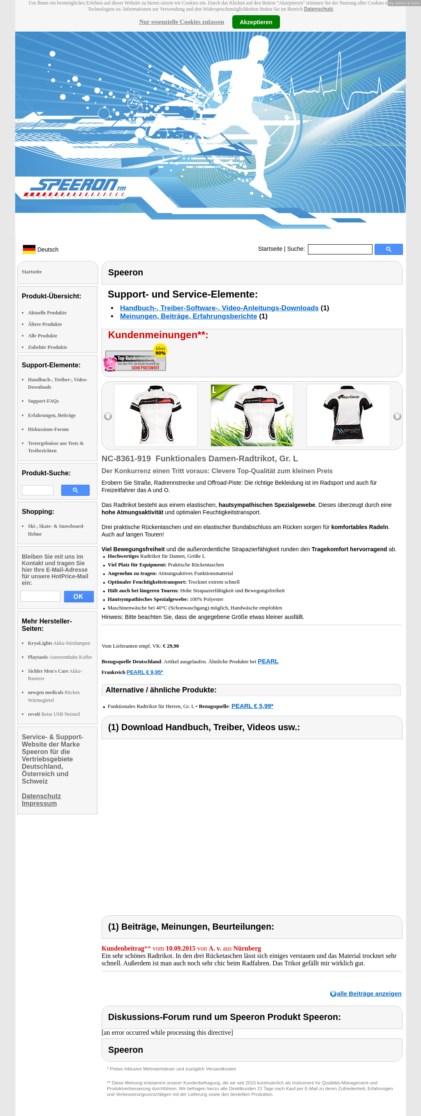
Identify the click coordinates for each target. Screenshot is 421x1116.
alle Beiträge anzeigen (369, 993)
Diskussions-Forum (48, 429)
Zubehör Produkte (47, 347)
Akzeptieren (256, 21)
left (108, 416)
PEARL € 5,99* (252, 705)
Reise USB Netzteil (54, 714)
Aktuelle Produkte (47, 313)
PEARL (268, 661)
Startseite (270, 248)
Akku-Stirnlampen (59, 643)
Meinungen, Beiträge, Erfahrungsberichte (188, 316)
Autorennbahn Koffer (60, 657)
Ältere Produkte (45, 324)
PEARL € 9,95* (145, 672)
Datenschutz (318, 9)
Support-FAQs (43, 401)
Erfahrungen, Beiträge (52, 415)
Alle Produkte (42, 336)
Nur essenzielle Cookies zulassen (181, 21)
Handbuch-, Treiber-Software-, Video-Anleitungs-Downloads (219, 308)
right (397, 416)
